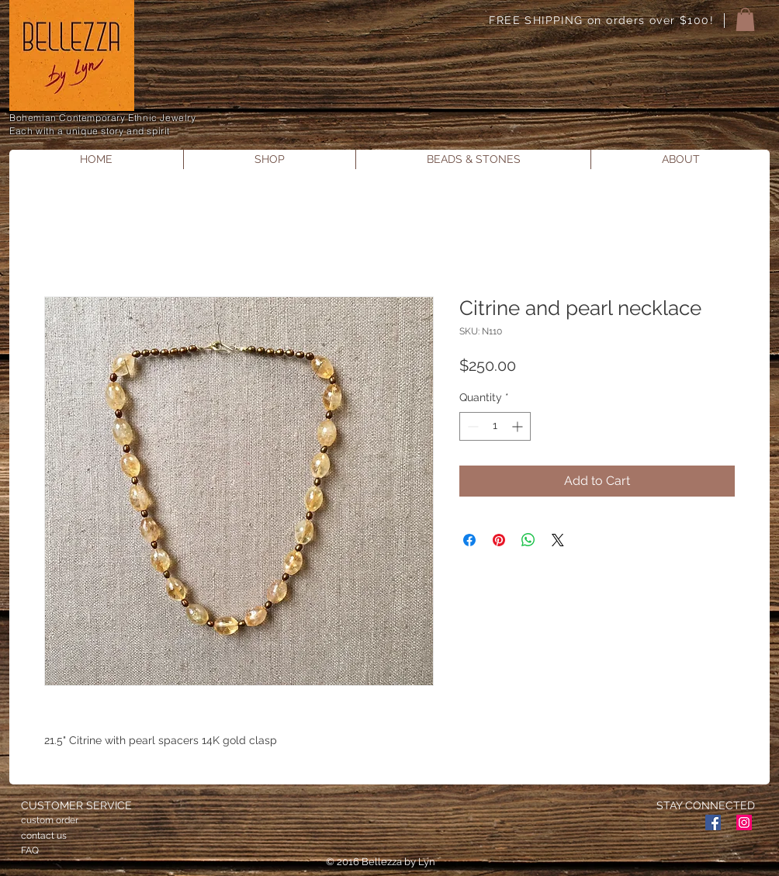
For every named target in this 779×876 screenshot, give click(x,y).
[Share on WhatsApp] (528, 540)
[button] (745, 19)
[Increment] (518, 426)
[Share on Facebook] (469, 540)
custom (37, 820)
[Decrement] (471, 426)
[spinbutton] (495, 426)
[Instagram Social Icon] (744, 822)
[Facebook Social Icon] (713, 822)
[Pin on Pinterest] (499, 540)
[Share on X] (558, 540)
